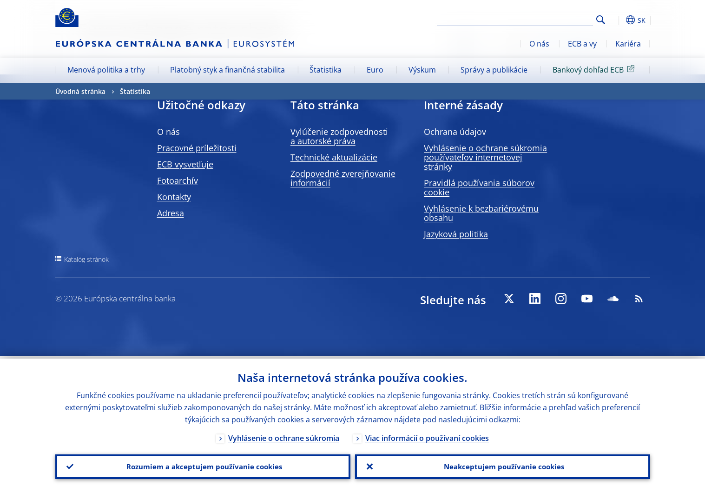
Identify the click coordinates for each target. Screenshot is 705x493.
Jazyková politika (456, 234)
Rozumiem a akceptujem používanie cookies (202, 465)
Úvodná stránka (80, 91)
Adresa (170, 213)
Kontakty (174, 196)
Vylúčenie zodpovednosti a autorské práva (339, 136)
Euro (375, 70)
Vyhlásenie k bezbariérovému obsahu (481, 213)
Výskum (422, 70)
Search (600, 20)
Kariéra (628, 44)
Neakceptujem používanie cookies (502, 465)
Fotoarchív (177, 180)
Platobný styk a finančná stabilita (227, 70)
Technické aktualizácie (333, 157)
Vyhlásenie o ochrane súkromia (283, 436)
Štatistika (326, 70)
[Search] (546, 19)
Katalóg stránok (86, 259)
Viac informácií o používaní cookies (427, 436)
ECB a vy (582, 44)
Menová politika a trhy (106, 70)
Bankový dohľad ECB (595, 69)
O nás (539, 44)
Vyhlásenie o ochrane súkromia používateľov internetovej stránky (485, 157)
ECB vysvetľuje (185, 164)
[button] (617, 20)
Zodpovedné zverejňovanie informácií (342, 178)
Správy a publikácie (494, 70)
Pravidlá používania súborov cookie (479, 187)
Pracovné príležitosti (197, 147)
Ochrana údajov (455, 131)
